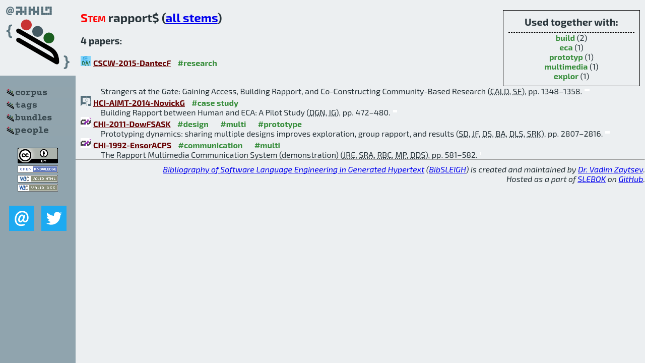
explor (566, 76)
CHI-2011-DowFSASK (132, 124)
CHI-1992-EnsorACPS (132, 145)
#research (197, 63)
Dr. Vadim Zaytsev (610, 169)
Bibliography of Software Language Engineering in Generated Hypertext (293, 169)
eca (565, 47)
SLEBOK (591, 179)
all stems (192, 17)
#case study (214, 102)
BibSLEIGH (447, 169)
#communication (210, 145)
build (565, 37)
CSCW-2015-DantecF (132, 63)
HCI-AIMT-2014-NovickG (139, 102)
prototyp (566, 57)
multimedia (566, 66)
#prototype (280, 124)
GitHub (631, 179)
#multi (233, 124)
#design (193, 124)
